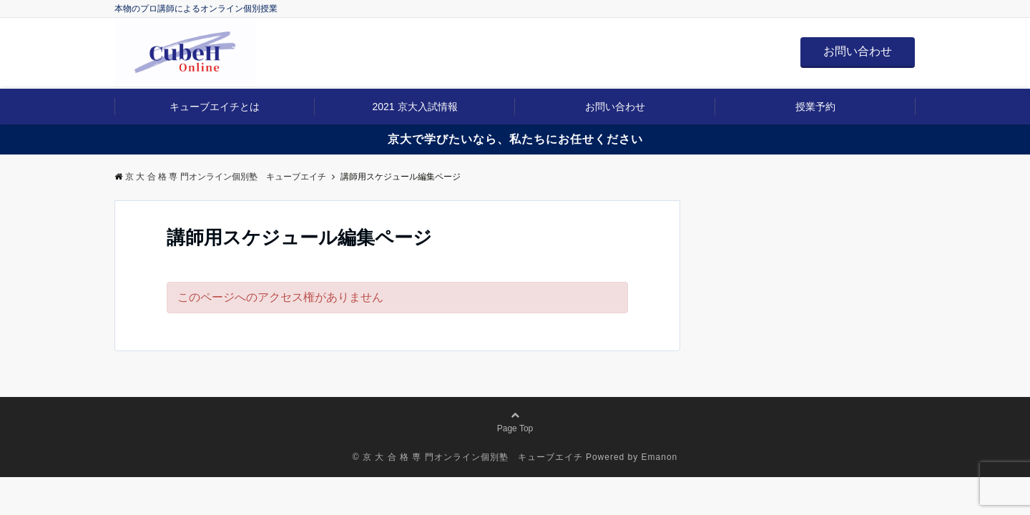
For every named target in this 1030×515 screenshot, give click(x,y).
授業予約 (815, 106)
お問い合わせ (857, 51)
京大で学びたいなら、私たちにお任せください (515, 139)
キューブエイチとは (215, 106)
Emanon (660, 457)
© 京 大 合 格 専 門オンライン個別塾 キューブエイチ (468, 457)
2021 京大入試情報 (414, 106)
